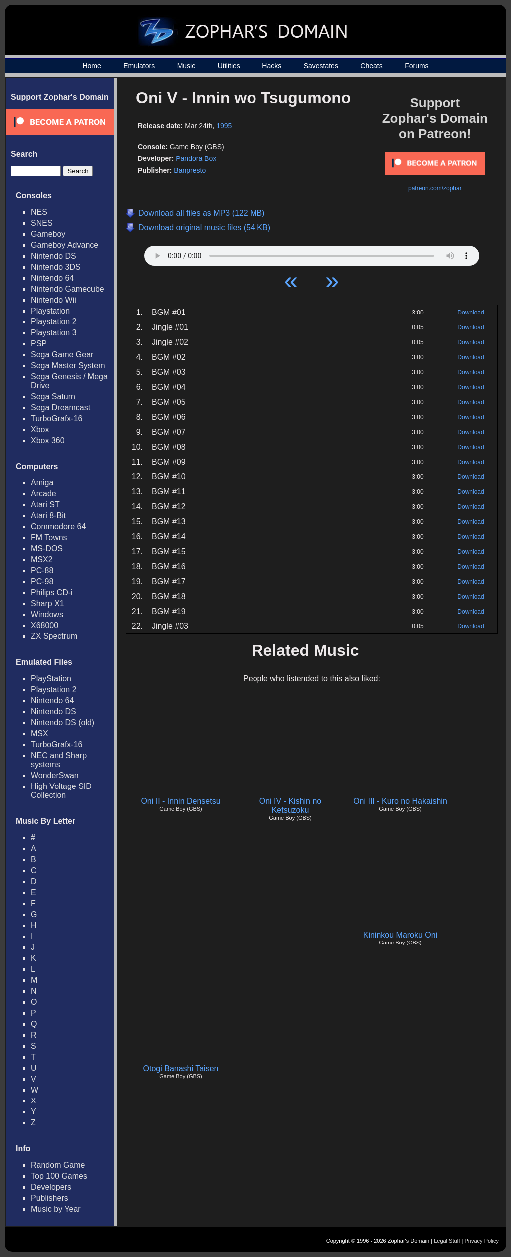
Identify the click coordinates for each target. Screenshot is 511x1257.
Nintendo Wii (53, 300)
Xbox (40, 429)
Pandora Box (196, 158)
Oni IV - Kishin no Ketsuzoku (290, 805)
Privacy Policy (482, 1241)
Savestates (321, 66)
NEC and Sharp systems (59, 760)
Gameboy (48, 234)
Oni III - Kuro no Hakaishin (400, 801)
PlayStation (51, 678)
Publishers (49, 1198)
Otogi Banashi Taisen (181, 1068)
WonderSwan (55, 775)
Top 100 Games (59, 1176)
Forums (416, 66)
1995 (224, 126)
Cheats (371, 66)
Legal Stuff (447, 1241)
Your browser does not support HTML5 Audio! (311, 253)
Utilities (229, 66)
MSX (39, 733)
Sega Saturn (53, 396)
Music (186, 66)
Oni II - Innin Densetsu (180, 801)
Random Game (58, 1165)
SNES (42, 223)
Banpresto (190, 170)
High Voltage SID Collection (61, 790)
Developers (51, 1187)
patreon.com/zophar (435, 188)
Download (470, 312)
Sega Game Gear (62, 354)
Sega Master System (68, 365)
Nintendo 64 (52, 278)
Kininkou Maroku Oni (400, 935)
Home (91, 66)
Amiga (42, 482)
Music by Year (56, 1209)
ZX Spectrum (54, 636)
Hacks (271, 66)
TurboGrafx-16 (56, 418)
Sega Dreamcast (60, 407)
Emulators (139, 66)
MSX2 (42, 559)
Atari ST (45, 504)
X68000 (44, 625)
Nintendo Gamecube (67, 289)
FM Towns (49, 537)
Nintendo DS (53, 256)
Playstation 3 (54, 332)
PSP (39, 343)
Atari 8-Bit (48, 515)
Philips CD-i (52, 592)
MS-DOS (47, 548)
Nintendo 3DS (56, 267)
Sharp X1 (47, 603)
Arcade (43, 493)
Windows (47, 614)
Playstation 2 (54, 321)
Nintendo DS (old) (62, 722)
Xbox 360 (48, 440)
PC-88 (42, 570)
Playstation (50, 311)
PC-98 (42, 581)
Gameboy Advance (64, 245)
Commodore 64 (58, 526)
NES (39, 212)
